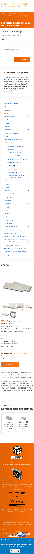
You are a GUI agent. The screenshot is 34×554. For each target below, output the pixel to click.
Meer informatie (18, 547)
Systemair (9, 197)
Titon (8, 213)
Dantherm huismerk (12, 133)
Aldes (8, 120)
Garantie (28, 524)
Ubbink (8, 204)
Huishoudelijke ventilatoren (14, 230)
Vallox (8, 207)
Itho (11, 406)
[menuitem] (5, 32)
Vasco (8, 210)
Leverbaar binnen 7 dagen (20, 353)
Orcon (8, 184)
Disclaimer (17, 531)
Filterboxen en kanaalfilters (15, 139)
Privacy (21, 529)
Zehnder (9, 223)
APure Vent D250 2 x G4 (15, 156)
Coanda (8, 126)
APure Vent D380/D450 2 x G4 (17, 162)
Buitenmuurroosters (11, 103)
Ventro (8, 217)
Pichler (8, 191)
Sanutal (8, 200)
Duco (8, 136)
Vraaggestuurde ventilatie (13, 255)
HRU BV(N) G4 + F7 (14, 172)
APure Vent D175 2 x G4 (15, 149)
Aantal (3, 356)
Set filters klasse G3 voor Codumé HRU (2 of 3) (16, 176)
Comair (8, 130)
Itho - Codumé (11, 143)
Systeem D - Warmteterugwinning (16, 251)
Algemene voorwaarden (9, 529)
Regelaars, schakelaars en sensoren (16, 236)
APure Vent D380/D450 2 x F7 (17, 159)
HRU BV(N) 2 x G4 (13, 169)
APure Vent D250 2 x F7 (15, 153)
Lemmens (9, 181)
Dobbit (22, 462)
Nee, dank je (15, 551)
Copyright (28, 529)
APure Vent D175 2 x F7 (15, 146)
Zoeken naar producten (11, 50)
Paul (7, 187)
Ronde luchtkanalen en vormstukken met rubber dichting (16, 241)
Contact (27, 522)
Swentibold (10, 194)
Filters (7, 113)
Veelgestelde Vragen (9, 522)
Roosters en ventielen (12, 245)
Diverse (7, 110)
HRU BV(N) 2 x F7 (13, 166)
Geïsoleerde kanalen (11, 227)
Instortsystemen (10, 233)
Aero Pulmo (10, 116)
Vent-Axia (9, 220)
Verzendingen (7, 524)
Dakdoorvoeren (10, 107)
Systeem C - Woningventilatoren (15, 248)
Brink (8, 123)
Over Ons (21, 522)
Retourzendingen (18, 524)
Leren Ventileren (25, 509)
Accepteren (5, 551)
